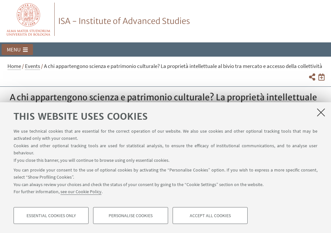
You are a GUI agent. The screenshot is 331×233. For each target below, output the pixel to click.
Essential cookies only (51, 215)
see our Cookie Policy (80, 191)
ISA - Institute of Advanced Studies (124, 21)
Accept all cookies (210, 215)
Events (32, 66)
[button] (17, 49)
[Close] (321, 112)
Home (14, 66)
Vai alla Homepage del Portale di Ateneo (29, 19)
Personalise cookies (131, 215)
